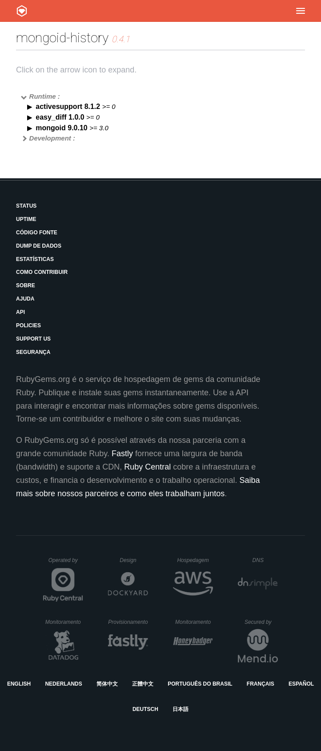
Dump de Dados (38, 246)
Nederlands (63, 684)
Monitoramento (64, 622)
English (19, 684)
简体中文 (107, 684)
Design (134, 560)
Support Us (33, 339)
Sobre (25, 285)
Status (26, 206)
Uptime (26, 219)
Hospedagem (195, 560)
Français (260, 684)
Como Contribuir (42, 272)
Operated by (65, 563)
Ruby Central (147, 466)
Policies (28, 325)
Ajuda (25, 299)
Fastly (122, 453)
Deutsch (145, 709)
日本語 (181, 709)
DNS (265, 560)
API (20, 312)
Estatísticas (35, 259)
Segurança (33, 352)
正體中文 (142, 684)
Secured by (261, 622)
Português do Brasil (200, 684)
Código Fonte (36, 232)
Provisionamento (128, 622)
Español (301, 684)
